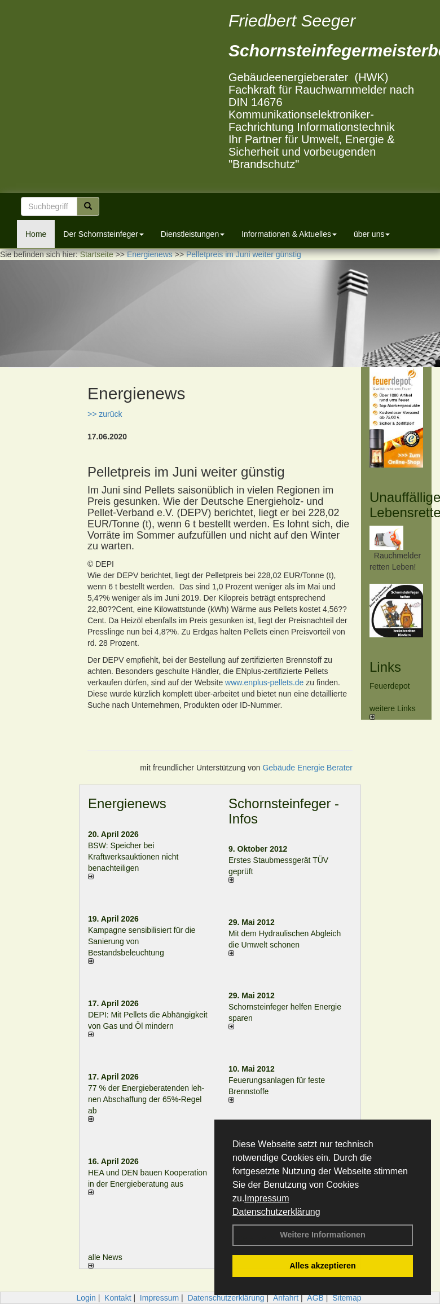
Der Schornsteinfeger (103, 234)
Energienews (127, 803)
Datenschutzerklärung (276, 1212)
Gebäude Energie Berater (307, 767)
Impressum (266, 1198)
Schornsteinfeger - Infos (283, 811)
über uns (372, 234)
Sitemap (346, 1297)
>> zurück (104, 413)
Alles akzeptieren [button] (322, 1265)
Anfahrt (285, 1297)
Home (35, 234)
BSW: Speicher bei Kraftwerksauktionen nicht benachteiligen (133, 857)
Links (385, 667)
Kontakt (117, 1297)
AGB (315, 1297)
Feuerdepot (389, 685)
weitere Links (392, 712)
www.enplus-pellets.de (264, 682)
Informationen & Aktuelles (289, 234)
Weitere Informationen (323, 1234)
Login (85, 1297)
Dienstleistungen (193, 234)
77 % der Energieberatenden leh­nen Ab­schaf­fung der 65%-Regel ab (146, 1099)
